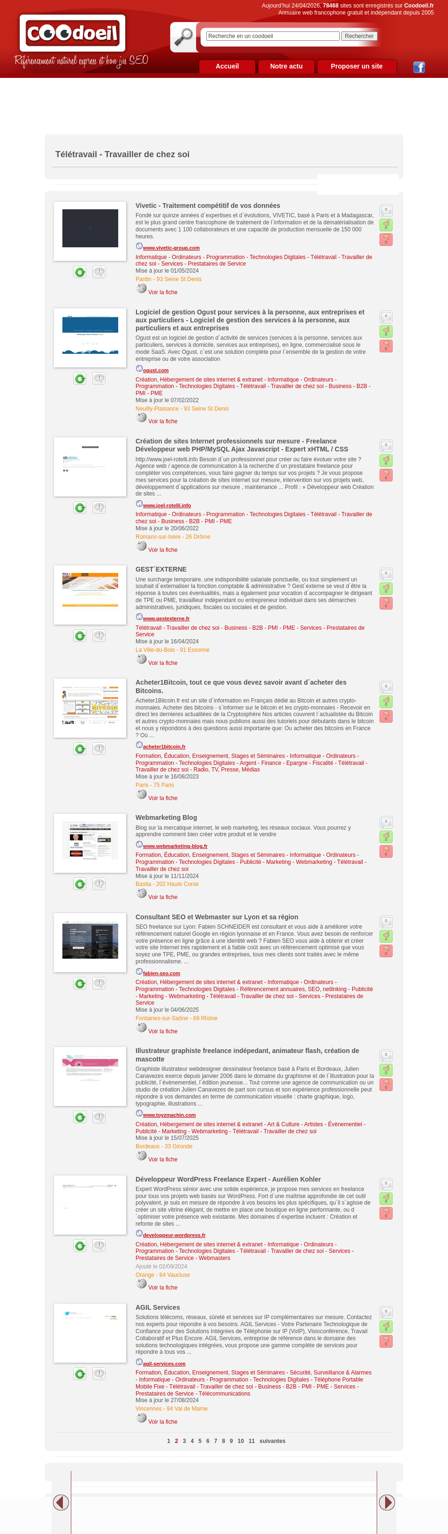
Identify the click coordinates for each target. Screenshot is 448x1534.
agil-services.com (161, 1362)
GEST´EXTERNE (161, 569)
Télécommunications (225, 1393)
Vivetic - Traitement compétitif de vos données (208, 205)
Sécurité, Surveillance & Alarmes (331, 1372)
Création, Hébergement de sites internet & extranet (199, 379)
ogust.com (152, 369)
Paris (142, 785)
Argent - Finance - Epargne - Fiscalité (286, 763)
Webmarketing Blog (166, 817)
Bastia (143, 884)
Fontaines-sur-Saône (162, 1018)
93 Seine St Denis (179, 279)
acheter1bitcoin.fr (161, 745)
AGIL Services (158, 1307)
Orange (145, 1275)
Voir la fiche (162, 292)
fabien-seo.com (158, 972)
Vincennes (149, 1408)
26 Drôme (198, 537)
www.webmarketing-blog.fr (172, 844)
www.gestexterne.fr (163, 617)
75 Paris (163, 785)
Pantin (144, 279)
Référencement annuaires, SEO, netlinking (293, 989)
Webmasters (214, 1258)
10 (241, 1441)
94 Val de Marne (187, 1408)
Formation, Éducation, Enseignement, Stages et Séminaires (210, 756)
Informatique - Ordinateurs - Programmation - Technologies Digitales (221, 257)
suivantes (272, 1441)
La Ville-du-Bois (155, 650)
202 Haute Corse (177, 884)
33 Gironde (178, 1146)
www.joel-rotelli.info (163, 504)
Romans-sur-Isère (158, 537)
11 (252, 1441)
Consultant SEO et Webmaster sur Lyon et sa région (217, 917)
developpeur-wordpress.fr (170, 1233)
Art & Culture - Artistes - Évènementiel (314, 1124)
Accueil (227, 66)
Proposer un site (356, 66)
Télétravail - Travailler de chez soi (282, 386)
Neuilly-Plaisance (157, 408)
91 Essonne (195, 650)
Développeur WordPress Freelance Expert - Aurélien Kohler (228, 1179)
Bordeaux (147, 1146)
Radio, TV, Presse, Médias (227, 769)
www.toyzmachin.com (166, 1113)
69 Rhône (205, 1018)
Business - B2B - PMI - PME (196, 521)
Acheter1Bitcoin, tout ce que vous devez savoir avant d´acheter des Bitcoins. (241, 686)
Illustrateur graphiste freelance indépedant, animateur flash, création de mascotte (247, 1054)
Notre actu (286, 66)
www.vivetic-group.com (168, 246)
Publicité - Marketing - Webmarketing (286, 862)
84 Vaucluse (174, 1275)
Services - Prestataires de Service (203, 263)
